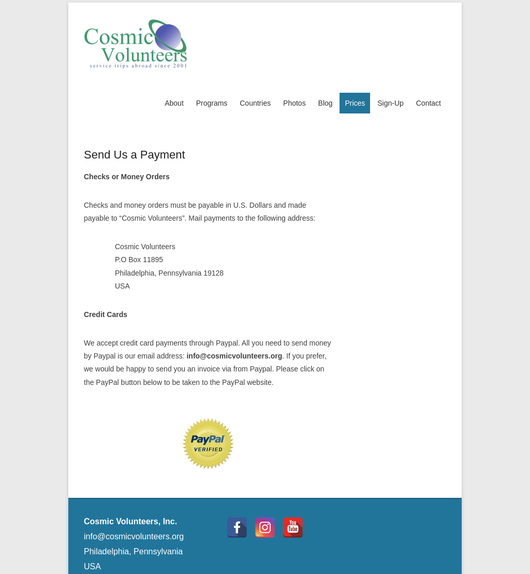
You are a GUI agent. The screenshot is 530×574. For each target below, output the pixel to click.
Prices (355, 103)
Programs (212, 103)
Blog (325, 103)
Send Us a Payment (134, 154)
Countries (255, 103)
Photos (294, 103)
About (174, 103)
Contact (428, 103)
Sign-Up (390, 103)
